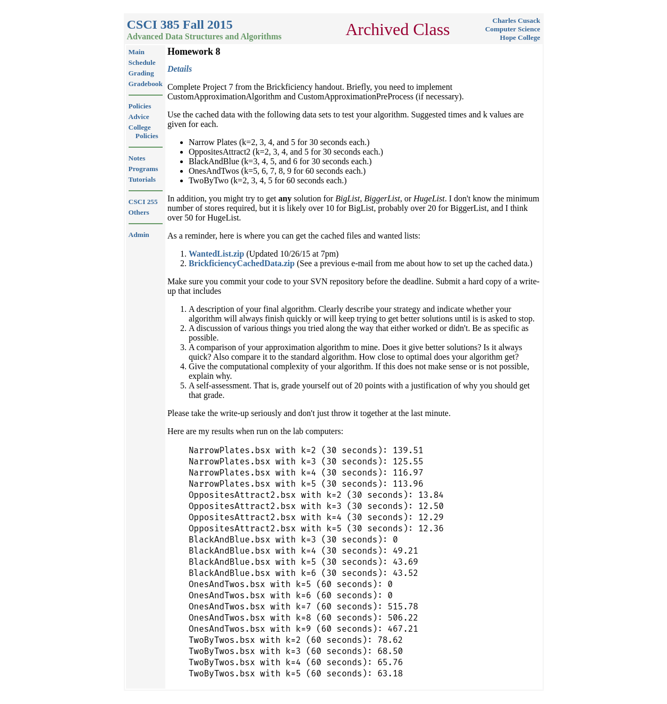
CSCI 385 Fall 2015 (180, 24)
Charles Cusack (517, 20)
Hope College (520, 37)
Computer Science (513, 29)
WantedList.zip (216, 253)
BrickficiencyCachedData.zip (242, 263)
